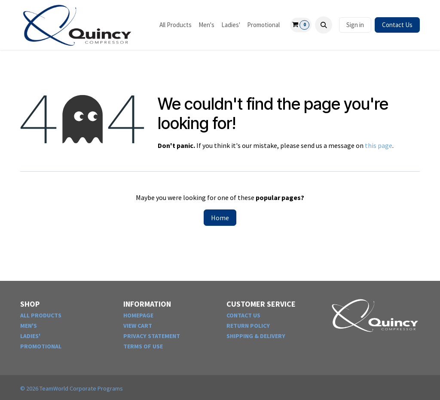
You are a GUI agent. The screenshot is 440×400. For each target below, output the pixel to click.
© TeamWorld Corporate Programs (71, 388)
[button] (323, 25)
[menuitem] (175, 25)
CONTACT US (243, 315)
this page (378, 145)
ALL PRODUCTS (40, 315)
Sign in (355, 25)
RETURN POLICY (248, 325)
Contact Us (397, 25)
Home (220, 217)
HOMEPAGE (138, 315)
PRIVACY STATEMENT (151, 336)
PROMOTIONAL (40, 346)
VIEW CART (137, 325)
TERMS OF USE (143, 346)
